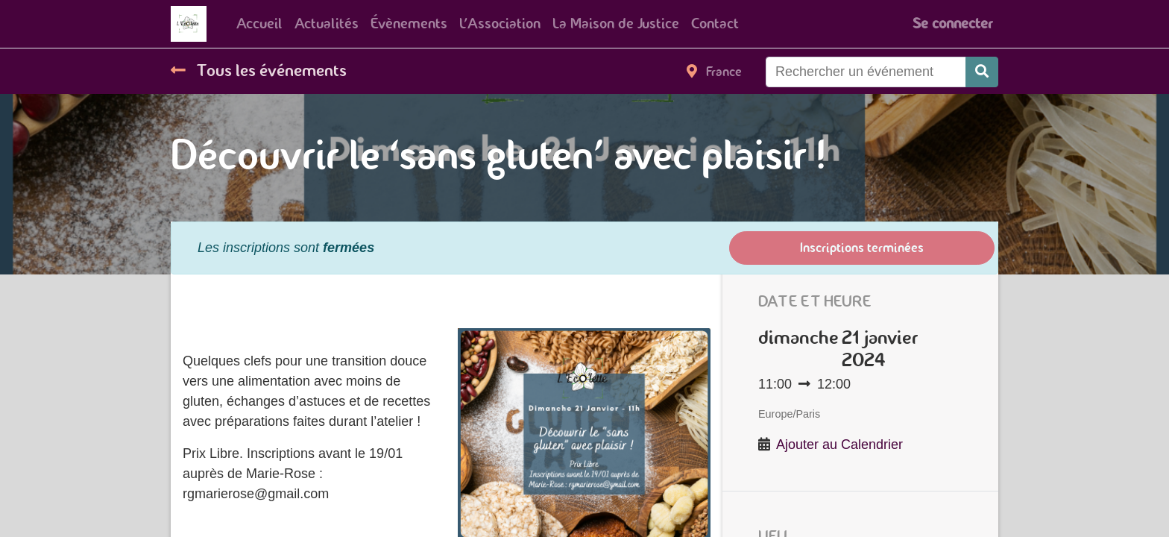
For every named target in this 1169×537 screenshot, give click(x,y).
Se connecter (952, 23)
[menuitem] (259, 24)
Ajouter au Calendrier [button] (839, 444)
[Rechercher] (981, 72)
